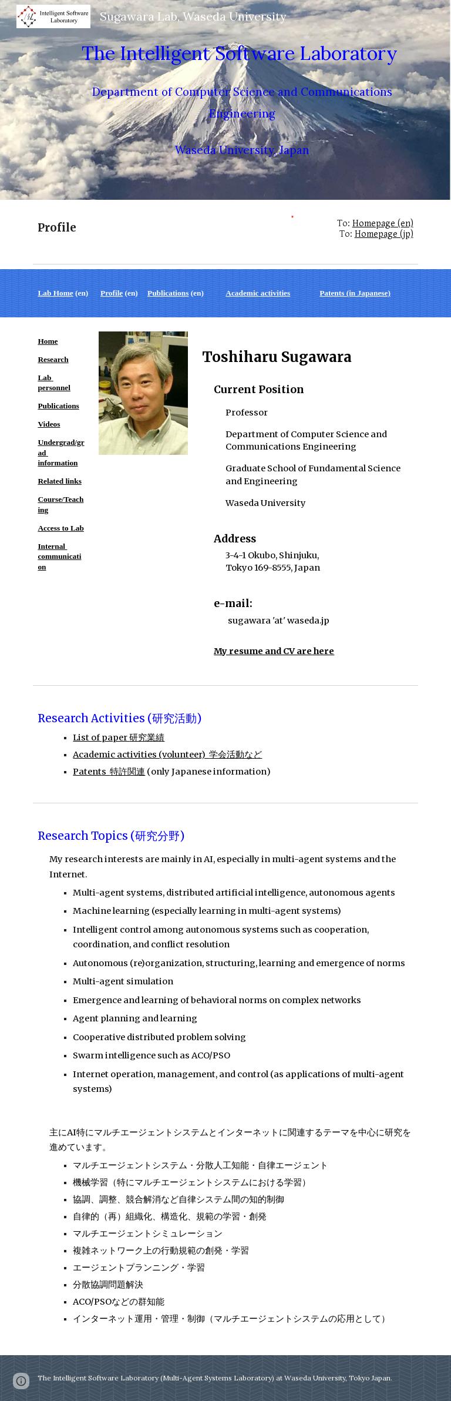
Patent (87, 771)
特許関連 (127, 771)
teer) (197, 754)
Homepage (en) (382, 223)
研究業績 (146, 737)
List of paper (101, 737)
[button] (21, 1381)
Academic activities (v (120, 754)
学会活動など (235, 754)
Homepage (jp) (384, 234)
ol (170, 754)
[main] (242, 100)
